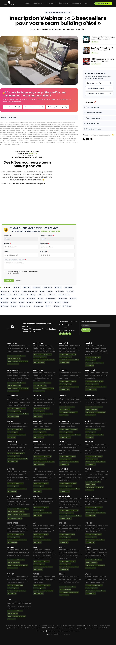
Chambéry (5, 291)
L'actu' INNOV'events (92, 123)
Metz (40, 299)
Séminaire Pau (89, 490)
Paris (57, 303)
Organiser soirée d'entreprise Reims (43, 567)
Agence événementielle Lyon (15, 429)
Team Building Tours (13, 588)
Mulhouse (63, 299)
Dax (42, 291)
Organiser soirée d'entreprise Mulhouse (18, 361)
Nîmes (39, 303)
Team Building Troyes (65, 564)
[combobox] (21, 239)
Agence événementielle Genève (16, 534)
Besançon (47, 288)
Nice (21, 303)
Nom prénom (44, 244)
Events (70, 291)
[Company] (21, 247)
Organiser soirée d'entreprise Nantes (69, 462)
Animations (77, 3)
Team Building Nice (38, 486)
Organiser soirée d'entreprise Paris (68, 412)
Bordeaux (68, 288)
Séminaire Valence (90, 594)
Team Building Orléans (91, 510)
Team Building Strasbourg (14, 411)
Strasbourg (38, 306)
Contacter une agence (92, 129)
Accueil (27, 3)
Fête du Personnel (21, 295)
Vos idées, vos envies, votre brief (15, 260)
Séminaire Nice (37, 492)
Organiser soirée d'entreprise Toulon (69, 592)
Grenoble (52, 295)
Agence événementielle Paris (67, 407)
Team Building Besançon (40, 357)
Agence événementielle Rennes (94, 456)
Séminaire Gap (89, 437)
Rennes (4, 306)
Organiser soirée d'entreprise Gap (94, 435)
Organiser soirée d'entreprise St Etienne (44, 462)
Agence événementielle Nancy (41, 408)
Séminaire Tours (12, 594)
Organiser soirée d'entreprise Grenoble (43, 435)
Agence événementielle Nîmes (93, 534)
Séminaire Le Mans (64, 492)
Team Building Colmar (65, 357)
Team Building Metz (91, 360)
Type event (8, 236)
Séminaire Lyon (11, 437)
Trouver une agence (92, 107)
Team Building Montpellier (14, 386)
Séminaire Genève (12, 543)
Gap (33, 295)
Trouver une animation (92, 118)
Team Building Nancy (39, 411)
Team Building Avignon (91, 410)
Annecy (26, 288)
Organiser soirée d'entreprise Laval (16, 616)
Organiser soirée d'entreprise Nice (42, 489)
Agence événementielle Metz (93, 357)
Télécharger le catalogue (57, 107)
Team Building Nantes (65, 459)
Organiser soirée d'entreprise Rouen (17, 489)
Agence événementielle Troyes (67, 561)
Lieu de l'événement (47, 236)
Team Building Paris (65, 410)
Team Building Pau (90, 485)
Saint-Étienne (25, 306)
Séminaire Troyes (64, 570)
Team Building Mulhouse (14, 359)
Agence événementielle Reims (41, 561)
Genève (41, 295)
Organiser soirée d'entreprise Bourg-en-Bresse (18, 515)
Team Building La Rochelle (66, 513)
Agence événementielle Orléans (94, 507)
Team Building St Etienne (40, 459)
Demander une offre (12, 107)
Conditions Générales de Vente (70, 631)
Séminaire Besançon (39, 363)
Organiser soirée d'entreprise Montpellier (18, 388)
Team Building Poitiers (39, 588)
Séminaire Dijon (38, 516)
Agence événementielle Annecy (68, 381)
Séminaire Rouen (12, 492)
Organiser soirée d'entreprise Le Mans (69, 489)
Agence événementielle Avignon (94, 407)
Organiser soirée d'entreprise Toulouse (96, 387)
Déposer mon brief (103, 3)
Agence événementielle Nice (41, 483)
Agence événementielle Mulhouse (16, 356)
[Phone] (57, 255)
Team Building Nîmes (91, 537)
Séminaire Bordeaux (39, 391)
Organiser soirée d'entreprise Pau (94, 487)
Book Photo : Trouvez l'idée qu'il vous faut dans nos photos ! (102, 50)
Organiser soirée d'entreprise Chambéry (70, 435)
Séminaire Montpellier (13, 391)
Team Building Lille (38, 537)
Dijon (50, 291)
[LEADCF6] (39, 265)
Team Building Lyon (12, 432)
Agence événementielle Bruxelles (16, 560)
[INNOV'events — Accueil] (9, 3)
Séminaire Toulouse (91, 390)
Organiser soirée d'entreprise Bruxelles (17, 565)
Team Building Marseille (14, 456)
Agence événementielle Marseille (16, 453)
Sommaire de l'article (39, 118)
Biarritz (58, 288)
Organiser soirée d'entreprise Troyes (69, 567)
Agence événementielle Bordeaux (42, 383)
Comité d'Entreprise (29, 291)
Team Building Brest (65, 537)
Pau (65, 303)
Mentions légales (41, 631)
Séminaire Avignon (90, 415)
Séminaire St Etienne (39, 465)
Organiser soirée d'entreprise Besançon (44, 360)
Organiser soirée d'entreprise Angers (95, 565)
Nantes (4, 303)
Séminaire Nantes (64, 465)
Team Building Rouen (13, 486)
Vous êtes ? (51, 3)
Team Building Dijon (39, 510)
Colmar (16, 291)
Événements (64, 3)
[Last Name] (57, 247)
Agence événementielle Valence (94, 585)
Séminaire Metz (90, 366)
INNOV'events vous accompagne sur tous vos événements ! (102, 61)
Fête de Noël (6, 295)
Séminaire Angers (90, 568)
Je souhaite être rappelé (34, 107)
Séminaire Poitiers (38, 594)
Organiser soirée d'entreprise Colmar (69, 360)
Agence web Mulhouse (64, 634)
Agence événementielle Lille (41, 534)
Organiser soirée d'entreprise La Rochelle (70, 516)
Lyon (21, 299)
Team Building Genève (13, 537)
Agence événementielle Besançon (42, 354)
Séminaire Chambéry (65, 437)
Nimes (30, 303)
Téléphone (44, 252)
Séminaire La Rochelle (65, 519)
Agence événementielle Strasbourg (16, 408)
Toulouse (67, 306)
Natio (13, 303)
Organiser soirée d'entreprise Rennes (95, 462)
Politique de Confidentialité (54, 631)
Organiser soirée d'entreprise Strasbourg (18, 414)
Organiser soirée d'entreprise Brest (69, 540)
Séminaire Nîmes (90, 543)
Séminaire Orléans (90, 516)
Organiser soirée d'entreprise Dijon (42, 513)
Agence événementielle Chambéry (68, 429)
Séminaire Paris (64, 415)
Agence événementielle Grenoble (42, 429)
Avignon (36, 288)
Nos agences (38, 3)
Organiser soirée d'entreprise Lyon (16, 435)
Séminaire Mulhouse (13, 364)
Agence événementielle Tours (15, 585)
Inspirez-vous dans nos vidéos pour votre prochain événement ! (103, 39)
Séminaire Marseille (13, 461)
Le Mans (4, 299)
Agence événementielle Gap (93, 429)
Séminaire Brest (64, 543)
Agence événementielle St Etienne (42, 456)
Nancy (73, 299)
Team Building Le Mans (65, 486)
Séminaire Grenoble (39, 437)
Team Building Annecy (65, 384)
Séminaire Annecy (64, 390)
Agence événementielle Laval (15, 611)
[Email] (21, 255)
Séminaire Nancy (38, 417)
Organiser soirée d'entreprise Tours (17, 591)
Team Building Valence (91, 588)
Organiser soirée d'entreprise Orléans (95, 513)
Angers (17, 288)
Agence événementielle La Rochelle (69, 510)
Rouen (14, 306)
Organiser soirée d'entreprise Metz (94, 363)
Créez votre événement (93, 113)
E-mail (6, 252)
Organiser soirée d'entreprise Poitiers (43, 591)
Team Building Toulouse (92, 384)
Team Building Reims (39, 564)
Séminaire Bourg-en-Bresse (15, 519)
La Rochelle (64, 295)
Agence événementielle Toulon (67, 587)
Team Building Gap (90, 432)
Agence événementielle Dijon (41, 507)
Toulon (56, 306)
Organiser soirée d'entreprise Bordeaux (44, 388)
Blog (86, 3)
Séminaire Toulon (64, 595)
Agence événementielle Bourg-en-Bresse (18, 509)
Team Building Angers (91, 563)
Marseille (31, 299)
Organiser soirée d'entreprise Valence (95, 591)
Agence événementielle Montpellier (16, 383)
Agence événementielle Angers (94, 560)
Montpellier (50, 299)
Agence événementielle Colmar (68, 354)
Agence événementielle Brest (67, 534)
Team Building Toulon (65, 590)
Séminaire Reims (38, 570)
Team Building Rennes (91, 459)
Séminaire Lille (37, 543)
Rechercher (86, 330)
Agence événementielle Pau (93, 482)
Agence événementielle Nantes (68, 456)
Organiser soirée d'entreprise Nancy (43, 414)
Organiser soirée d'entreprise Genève (17, 540)
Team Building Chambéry (66, 432)
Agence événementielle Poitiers (42, 585)
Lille (14, 299)
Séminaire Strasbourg (13, 417)
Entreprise (7, 244)
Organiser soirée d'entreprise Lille (42, 540)
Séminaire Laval (12, 619)
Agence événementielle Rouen (15, 483)
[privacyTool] (4, 272)
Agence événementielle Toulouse (94, 381)
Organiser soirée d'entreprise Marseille (17, 459)
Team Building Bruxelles (14, 563)
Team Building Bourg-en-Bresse (16, 512)
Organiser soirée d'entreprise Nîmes (95, 540)
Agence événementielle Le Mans (68, 483)
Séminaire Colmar (64, 363)
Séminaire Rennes (90, 465)
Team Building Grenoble (40, 432)
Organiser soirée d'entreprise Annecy (69, 387)
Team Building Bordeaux (40, 386)
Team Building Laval (13, 614)
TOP (48, 306)
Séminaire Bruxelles (13, 568)
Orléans (48, 303)
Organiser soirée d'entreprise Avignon (95, 412)
